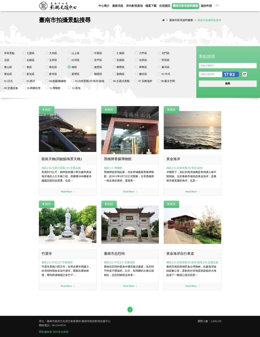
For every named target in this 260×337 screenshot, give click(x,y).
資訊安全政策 (60, 331)
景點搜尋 (207, 56)
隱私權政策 (45, 331)
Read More (67, 191)
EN (217, 5)
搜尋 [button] (227, 83)
